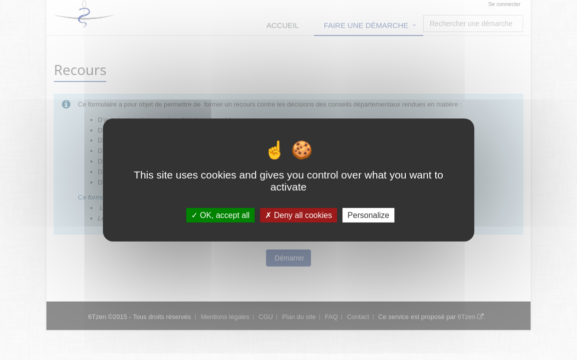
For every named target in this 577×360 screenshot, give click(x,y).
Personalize (368, 215)
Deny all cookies (298, 215)
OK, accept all (220, 215)
